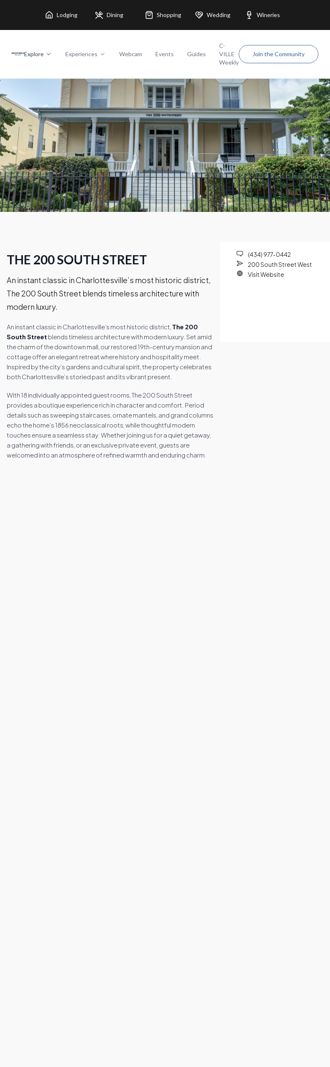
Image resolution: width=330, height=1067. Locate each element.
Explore (38, 53)
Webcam (130, 53)
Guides (196, 53)
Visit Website (266, 274)
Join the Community (278, 53)
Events (164, 53)
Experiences (85, 53)
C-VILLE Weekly (229, 54)
